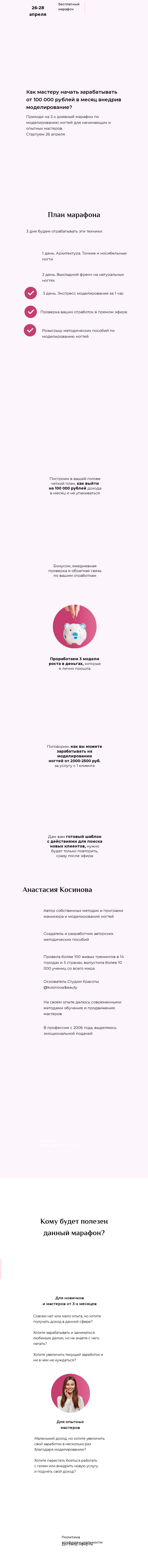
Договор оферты (77, 1544)
